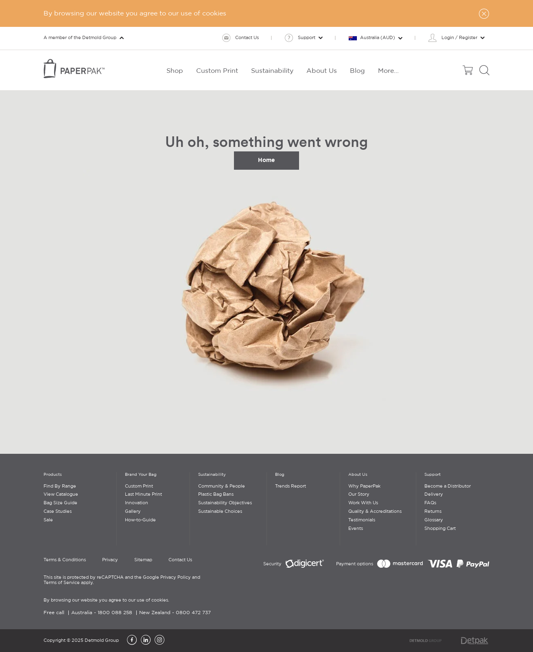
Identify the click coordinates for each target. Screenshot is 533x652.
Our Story (358, 494)
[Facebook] (132, 640)
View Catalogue (61, 494)
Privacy (110, 560)
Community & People (221, 486)
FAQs (430, 503)
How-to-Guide (140, 520)
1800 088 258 (115, 612)
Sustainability (212, 475)
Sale (48, 520)
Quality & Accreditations (375, 512)
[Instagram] (159, 640)
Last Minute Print (143, 494)
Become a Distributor (447, 486)
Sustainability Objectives (225, 503)
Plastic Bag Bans (216, 494)
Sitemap (143, 560)
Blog (279, 475)
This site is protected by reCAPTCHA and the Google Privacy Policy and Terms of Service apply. (122, 580)
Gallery (133, 512)
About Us (357, 475)
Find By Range (60, 486)
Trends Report (290, 486)
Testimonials (361, 520)
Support (432, 475)
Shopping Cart (440, 529)
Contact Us (180, 560)
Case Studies (58, 512)
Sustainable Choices (220, 512)
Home (266, 160)
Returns (432, 512)
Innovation (136, 503)
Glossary (433, 520)
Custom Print (139, 486)
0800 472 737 (193, 612)
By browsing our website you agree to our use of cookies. (106, 600)
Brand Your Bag (141, 475)
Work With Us (363, 503)
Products (53, 475)
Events (355, 529)
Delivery (433, 494)
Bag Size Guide (60, 503)
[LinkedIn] (146, 640)
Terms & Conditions (65, 560)
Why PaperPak (364, 486)
